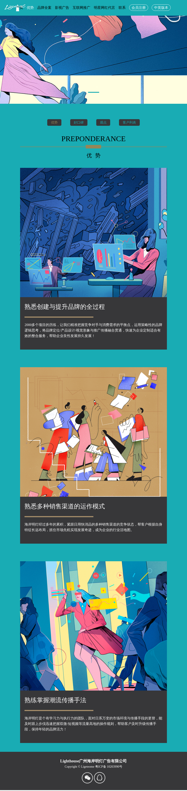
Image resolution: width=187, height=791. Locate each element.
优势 (51, 122)
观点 (104, 122)
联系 (122, 7)
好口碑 (77, 122)
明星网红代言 (104, 7)
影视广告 (62, 7)
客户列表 (132, 122)
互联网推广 (81, 7)
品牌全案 (44, 7)
